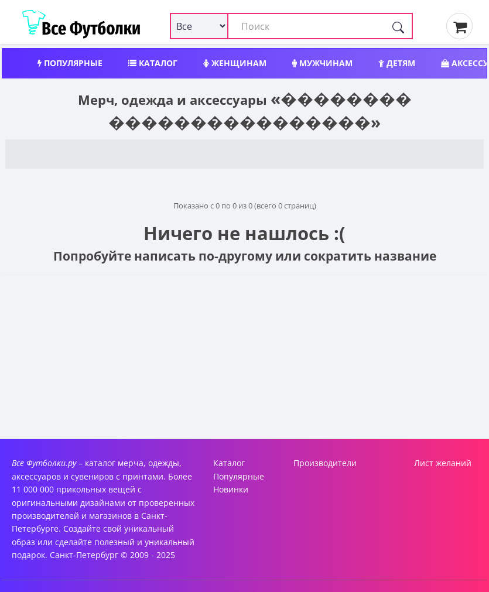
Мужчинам (322, 63)
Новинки (230, 489)
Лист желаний (442, 462)
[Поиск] (398, 26)
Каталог (152, 63)
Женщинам (234, 63)
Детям (396, 63)
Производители (325, 462)
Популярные (69, 63)
